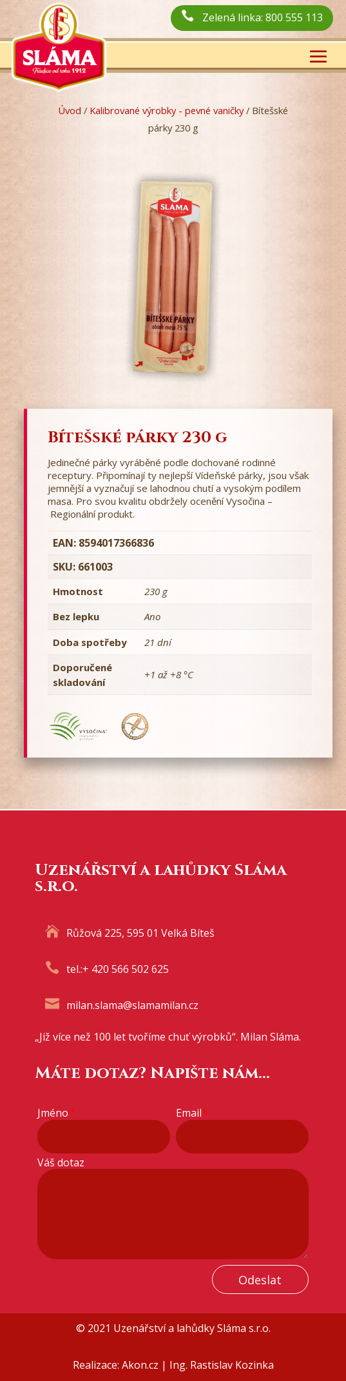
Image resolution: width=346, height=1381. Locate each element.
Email (191, 1113)
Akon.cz (140, 1365)
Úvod (69, 110)
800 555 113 (294, 17)
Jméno (55, 1113)
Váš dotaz (60, 1163)
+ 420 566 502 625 (125, 969)
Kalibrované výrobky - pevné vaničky (167, 110)
